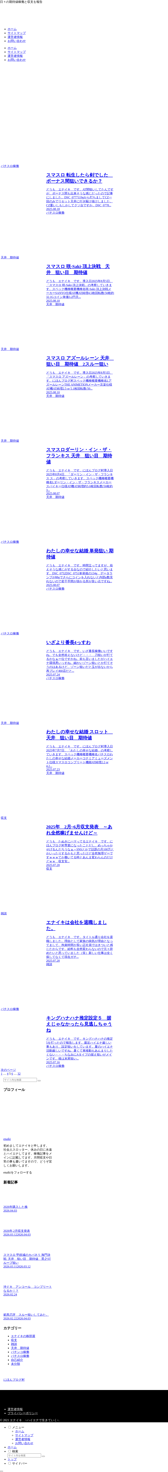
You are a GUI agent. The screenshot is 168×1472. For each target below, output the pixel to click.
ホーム (19, 1431)
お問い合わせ (24, 1443)
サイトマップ (24, 1435)
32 (18, 1073)
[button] (39, 1080)
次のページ (8, 1069)
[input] (20, 1080)
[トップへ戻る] (1, 1471)
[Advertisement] (84, 91)
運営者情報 (15, 1409)
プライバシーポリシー (23, 1413)
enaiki (7, 1139)
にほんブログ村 (14, 1379)
